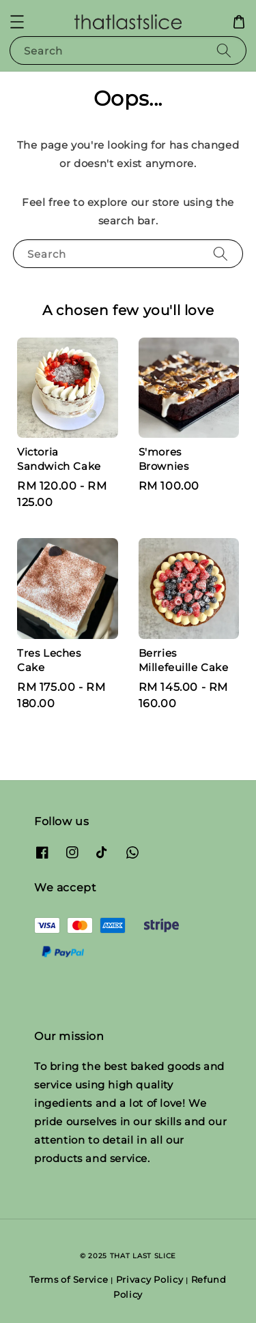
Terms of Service (68, 1279)
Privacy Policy (150, 1279)
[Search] (224, 50)
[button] (17, 22)
